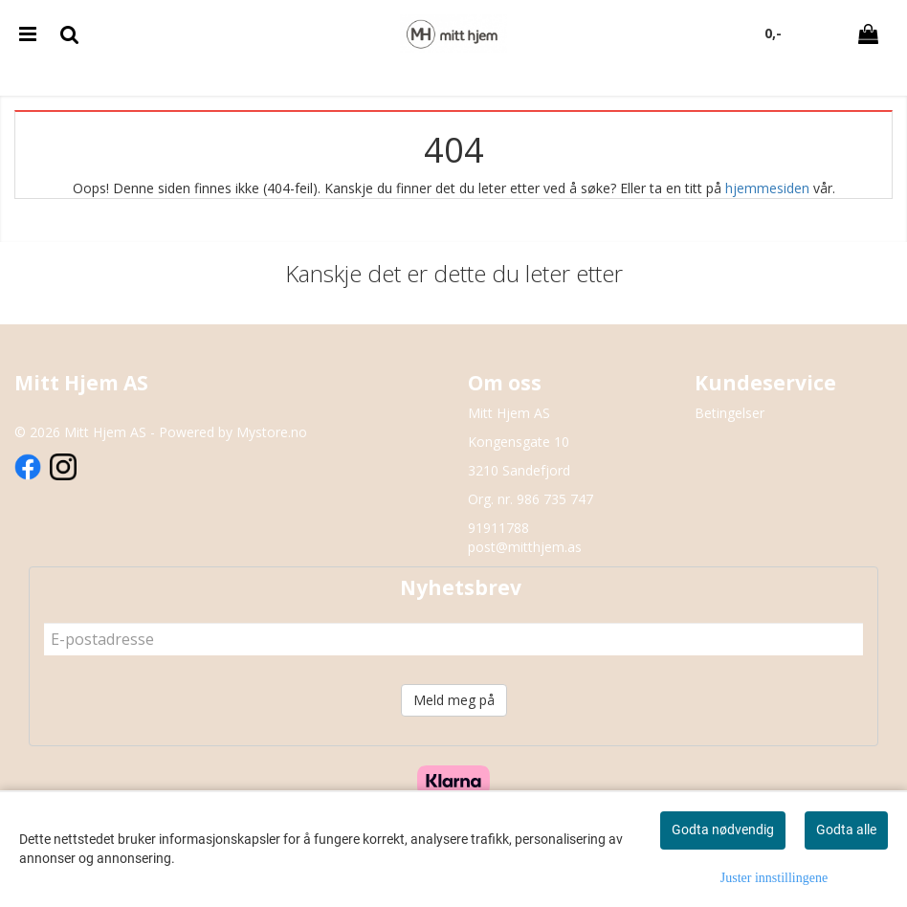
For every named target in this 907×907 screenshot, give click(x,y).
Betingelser (729, 413)
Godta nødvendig (723, 829)
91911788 (498, 528)
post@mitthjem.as (525, 547)
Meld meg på (454, 700)
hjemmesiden (767, 188)
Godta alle (846, 829)
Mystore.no (271, 432)
